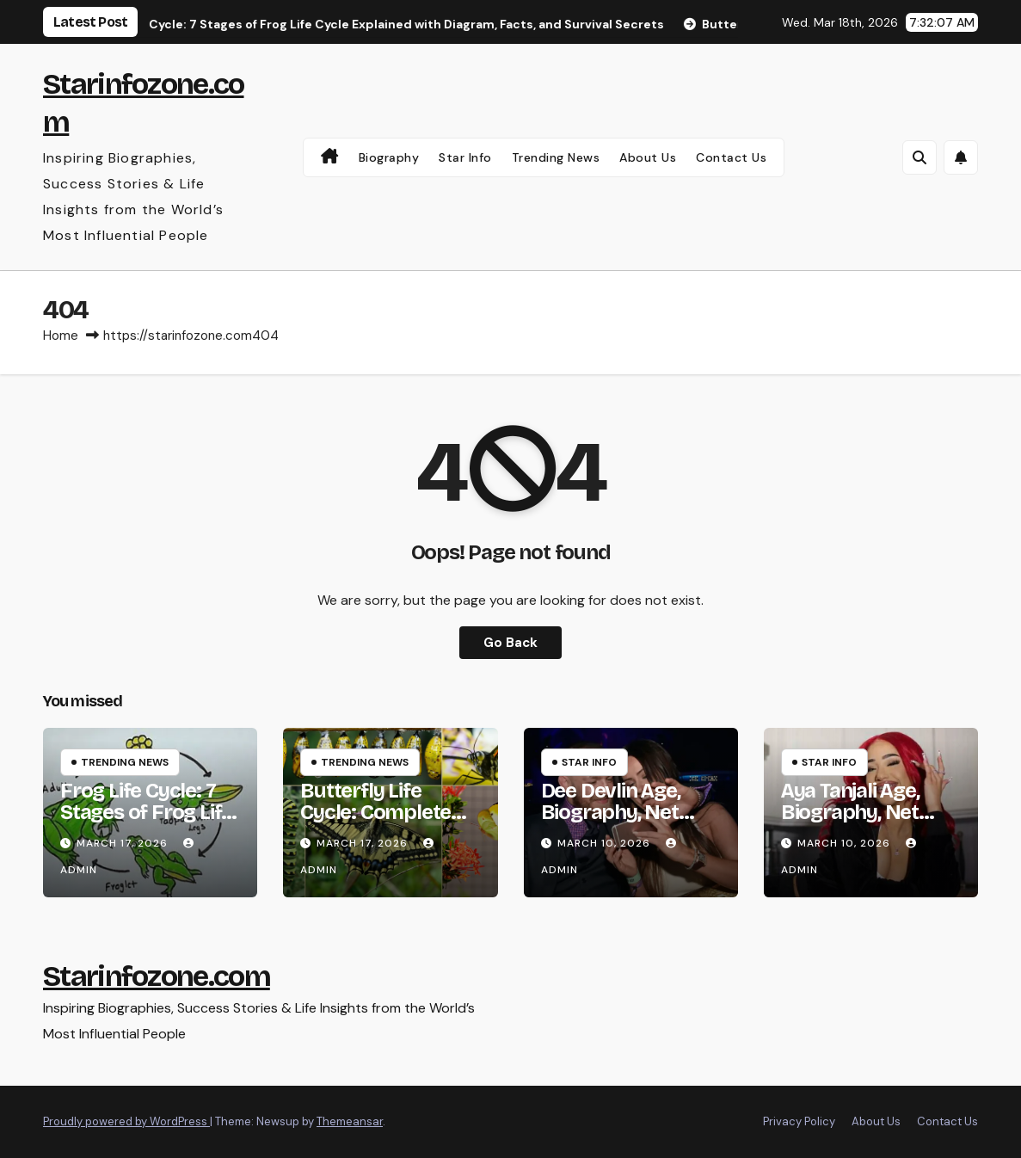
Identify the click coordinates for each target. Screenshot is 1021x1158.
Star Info (465, 157)
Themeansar (350, 1121)
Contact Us (731, 157)
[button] (919, 157)
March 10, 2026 (605, 843)
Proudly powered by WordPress (126, 1121)
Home (60, 335)
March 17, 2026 (124, 843)
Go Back (510, 642)
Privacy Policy (799, 1121)
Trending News (556, 157)
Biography (389, 157)
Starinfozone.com (156, 976)
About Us (647, 157)
